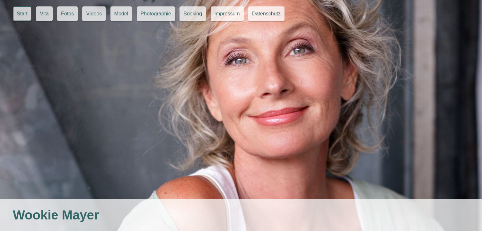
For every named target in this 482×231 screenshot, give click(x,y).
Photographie (156, 13)
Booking (192, 13)
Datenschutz (266, 13)
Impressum (227, 13)
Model (121, 13)
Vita (44, 13)
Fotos (67, 13)
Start (22, 13)
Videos (94, 13)
